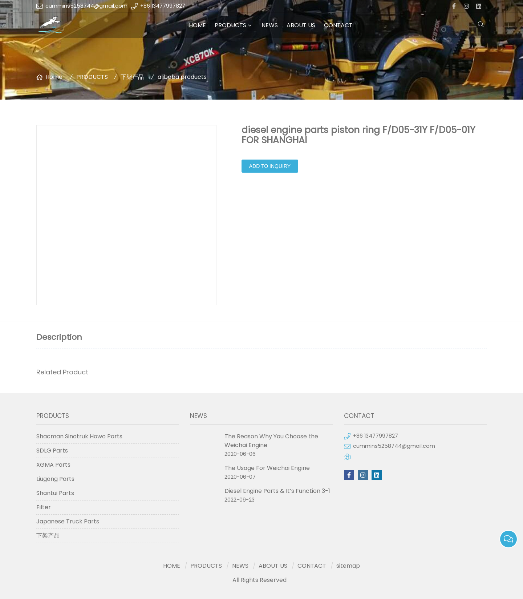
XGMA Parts (53, 465)
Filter (43, 507)
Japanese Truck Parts (67, 521)
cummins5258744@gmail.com (86, 5)
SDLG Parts (52, 450)
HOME (197, 25)
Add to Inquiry (270, 166)
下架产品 (132, 77)
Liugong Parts (55, 479)
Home (53, 77)
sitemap (348, 566)
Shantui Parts (55, 493)
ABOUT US (301, 25)
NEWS (270, 25)
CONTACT (338, 25)
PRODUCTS (230, 25)
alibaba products (182, 77)
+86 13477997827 (162, 5)
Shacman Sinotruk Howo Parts (79, 436)
